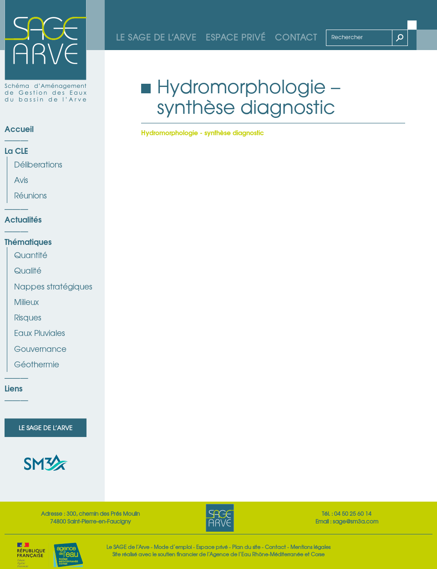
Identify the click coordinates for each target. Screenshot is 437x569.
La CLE (16, 150)
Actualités (23, 219)
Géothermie (36, 364)
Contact (296, 37)
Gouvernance (40, 348)
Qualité (27, 270)
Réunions (30, 195)
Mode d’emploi (173, 546)
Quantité (30, 254)
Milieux (26, 301)
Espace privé (236, 37)
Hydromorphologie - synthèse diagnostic (202, 132)
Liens (13, 388)
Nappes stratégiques (53, 286)
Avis (21, 179)
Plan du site (246, 546)
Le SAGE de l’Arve (156, 37)
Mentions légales (310, 546)
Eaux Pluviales (39, 332)
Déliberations (38, 164)
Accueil (19, 128)
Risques (27, 317)
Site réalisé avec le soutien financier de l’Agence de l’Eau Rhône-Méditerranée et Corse (218, 554)
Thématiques (28, 241)
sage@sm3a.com (355, 521)
